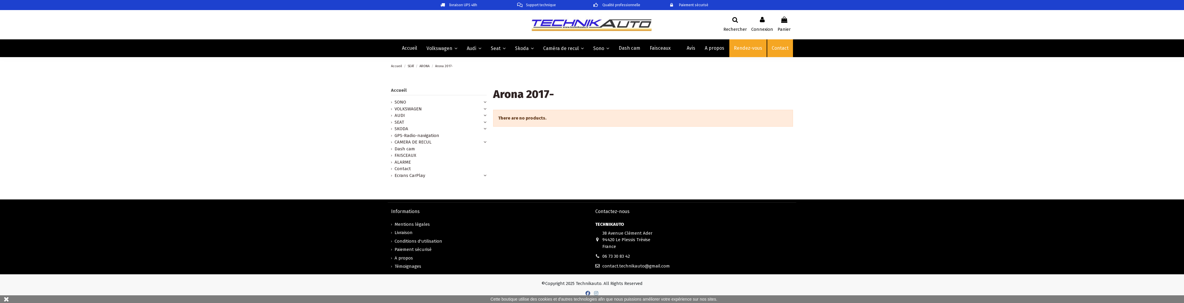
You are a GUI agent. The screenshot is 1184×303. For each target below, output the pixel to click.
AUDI (400, 115)
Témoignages (408, 266)
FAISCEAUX (405, 155)
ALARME (403, 162)
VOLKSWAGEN (408, 109)
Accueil (399, 90)
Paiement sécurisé (413, 249)
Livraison (404, 232)
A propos (404, 258)
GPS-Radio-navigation (417, 135)
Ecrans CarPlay (410, 175)
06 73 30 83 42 (616, 256)
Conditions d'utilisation (418, 241)
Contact (403, 168)
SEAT (399, 122)
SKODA (401, 128)
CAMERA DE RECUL (413, 142)
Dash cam (405, 149)
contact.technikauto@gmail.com (636, 266)
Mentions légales (412, 224)
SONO (400, 102)
